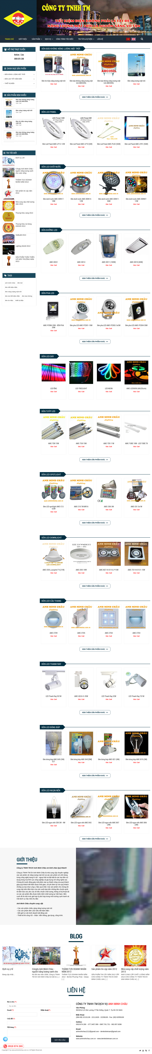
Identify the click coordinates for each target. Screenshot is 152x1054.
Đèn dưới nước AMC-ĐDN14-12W (81, 200)
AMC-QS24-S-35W (81, 696)
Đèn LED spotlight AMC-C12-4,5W (53, 507)
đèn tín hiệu (9, 300)
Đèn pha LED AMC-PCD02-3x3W (108, 325)
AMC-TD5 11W (108, 443)
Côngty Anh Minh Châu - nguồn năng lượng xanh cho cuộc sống (45, 970)
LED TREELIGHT (81, 388)
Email (10, 1010)
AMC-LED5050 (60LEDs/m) (136, 388)
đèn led (19, 283)
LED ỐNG (53, 388)
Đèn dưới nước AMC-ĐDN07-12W (136, 200)
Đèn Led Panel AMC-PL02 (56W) (109, 144)
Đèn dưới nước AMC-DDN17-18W (53, 200)
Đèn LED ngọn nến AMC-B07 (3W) (108, 823)
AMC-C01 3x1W (136, 506)
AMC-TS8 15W (81, 443)
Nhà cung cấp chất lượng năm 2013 (135, 970)
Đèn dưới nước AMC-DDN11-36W (108, 200)
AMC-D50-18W (81, 569)
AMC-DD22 (54, 262)
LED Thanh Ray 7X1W (136, 696)
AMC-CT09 (53, 633)
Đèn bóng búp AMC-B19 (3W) (136, 759)
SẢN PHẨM (36, 39)
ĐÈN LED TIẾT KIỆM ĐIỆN (13, 79)
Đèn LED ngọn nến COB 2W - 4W (53, 822)
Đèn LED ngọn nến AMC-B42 (81, 822)
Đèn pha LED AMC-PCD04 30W (136, 325)
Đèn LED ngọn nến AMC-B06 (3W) (136, 823)
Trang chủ (9, 39)
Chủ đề (11, 1019)
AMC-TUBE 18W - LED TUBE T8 (136, 443)
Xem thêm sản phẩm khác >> (95, 97)
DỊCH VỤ (48, 39)
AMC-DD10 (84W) (136, 262)
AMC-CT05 (81, 633)
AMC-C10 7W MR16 (81, 506)
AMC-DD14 (81, 262)
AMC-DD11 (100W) (109, 262)
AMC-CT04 (109, 633)
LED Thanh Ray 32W (109, 696)
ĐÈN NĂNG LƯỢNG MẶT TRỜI (14, 74)
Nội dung (11, 1027)
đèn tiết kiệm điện (11, 287)
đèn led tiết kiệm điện (12, 296)
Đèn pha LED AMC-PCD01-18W (81, 325)
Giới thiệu (23, 39)
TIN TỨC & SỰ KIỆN (85, 39)
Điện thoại (45, 1010)
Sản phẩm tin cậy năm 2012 (104, 969)
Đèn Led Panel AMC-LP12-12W (53, 144)
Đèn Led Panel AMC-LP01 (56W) (136, 144)
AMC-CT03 (136, 633)
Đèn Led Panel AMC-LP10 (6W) (81, 144)
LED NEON (109, 388)
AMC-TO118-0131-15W (136, 569)
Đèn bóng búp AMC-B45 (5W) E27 (53, 760)
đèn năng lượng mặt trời (13, 292)
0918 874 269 (15, 1046)
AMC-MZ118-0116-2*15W (108, 569)
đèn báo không (27, 296)
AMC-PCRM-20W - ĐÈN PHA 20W (53, 326)
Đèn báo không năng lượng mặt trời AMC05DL (108, 82)
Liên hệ (100, 39)
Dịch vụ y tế (7, 969)
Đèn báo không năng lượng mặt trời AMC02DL (81, 82)
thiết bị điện (19, 300)
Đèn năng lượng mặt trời (136, 81)
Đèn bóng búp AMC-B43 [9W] (81, 759)
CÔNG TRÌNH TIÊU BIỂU (64, 39)
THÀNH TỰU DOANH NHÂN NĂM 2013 (74, 970)
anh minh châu (10, 283)
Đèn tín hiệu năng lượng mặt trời (53, 81)
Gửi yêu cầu (60, 1040)
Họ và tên (11, 1002)
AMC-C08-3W (109, 506)
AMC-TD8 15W (53, 443)
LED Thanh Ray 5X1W (53, 696)
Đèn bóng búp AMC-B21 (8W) (109, 759)
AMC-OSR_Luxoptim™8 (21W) (53, 569)
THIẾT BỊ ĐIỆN (9, 83)
